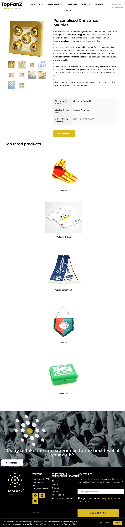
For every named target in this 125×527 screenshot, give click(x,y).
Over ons (72, 4)
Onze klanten (55, 4)
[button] (42, 22)
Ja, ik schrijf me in (98, 513)
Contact (99, 4)
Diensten (37, 4)
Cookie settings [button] (105, 523)
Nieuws (86, 4)
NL (68, 10)
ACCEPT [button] (117, 523)
